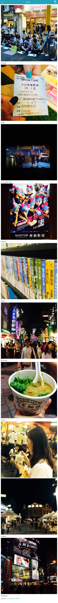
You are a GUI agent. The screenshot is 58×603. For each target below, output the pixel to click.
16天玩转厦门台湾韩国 (12, 598)
